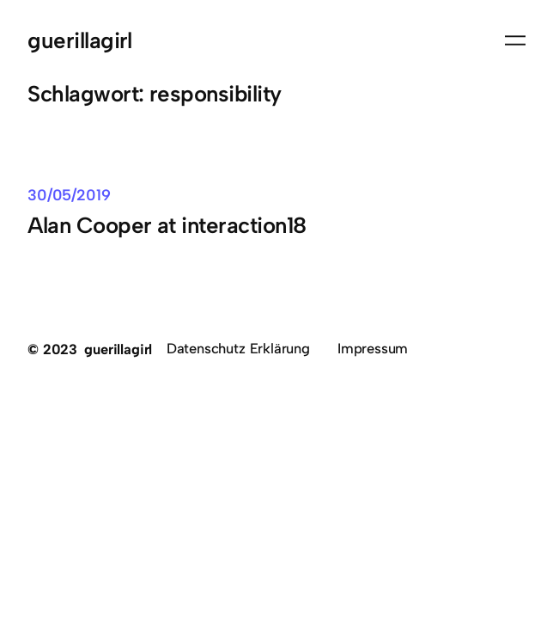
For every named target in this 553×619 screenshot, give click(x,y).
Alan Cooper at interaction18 (167, 225)
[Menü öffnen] (515, 40)
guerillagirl (79, 40)
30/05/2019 (68, 195)
